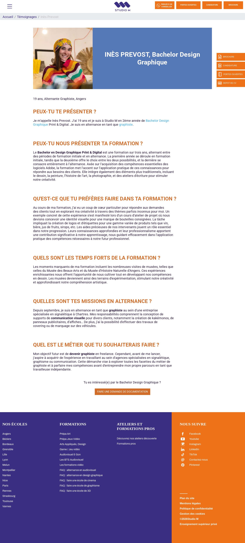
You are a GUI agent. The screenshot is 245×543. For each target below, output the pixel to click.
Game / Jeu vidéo (70, 449)
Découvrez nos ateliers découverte (137, 438)
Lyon (5, 459)
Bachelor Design (157, 121)
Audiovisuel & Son (70, 454)
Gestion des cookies (192, 513)
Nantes (6, 475)
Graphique (40, 124)
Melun (6, 464)
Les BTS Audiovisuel (72, 459)
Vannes (6, 506)
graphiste (126, 124)
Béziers (6, 439)
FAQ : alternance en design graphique (81, 475)
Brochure (233, 5)
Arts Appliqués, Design (73, 444)
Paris (5, 485)
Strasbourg (8, 496)
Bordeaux (8, 444)
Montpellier (8, 470)
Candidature (212, 5)
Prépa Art (65, 433)
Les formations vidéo (72, 464)
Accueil (8, 17)
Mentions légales (190, 503)
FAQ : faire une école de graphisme (80, 485)
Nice (5, 480)
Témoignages (27, 17)
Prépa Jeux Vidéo (70, 439)
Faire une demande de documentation (122, 391)
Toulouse (7, 501)
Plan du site (187, 498)
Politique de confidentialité (196, 508)
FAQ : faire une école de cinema (78, 480)
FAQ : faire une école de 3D (75, 490)
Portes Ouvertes (188, 5)
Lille (4, 454)
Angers (6, 433)
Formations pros (126, 443)
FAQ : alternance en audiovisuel (78, 470)
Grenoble (7, 449)
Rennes (6, 490)
